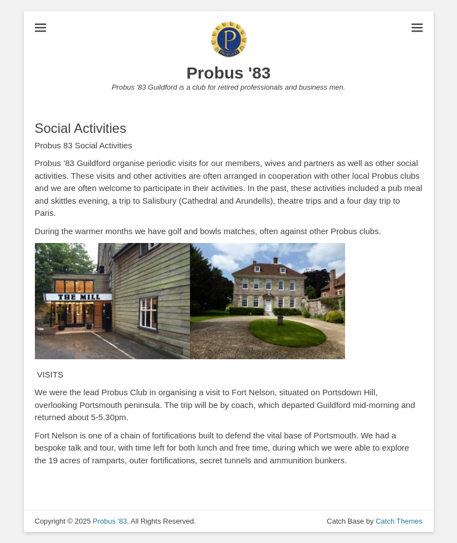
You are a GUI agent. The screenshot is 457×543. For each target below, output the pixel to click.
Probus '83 (228, 73)
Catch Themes (399, 521)
